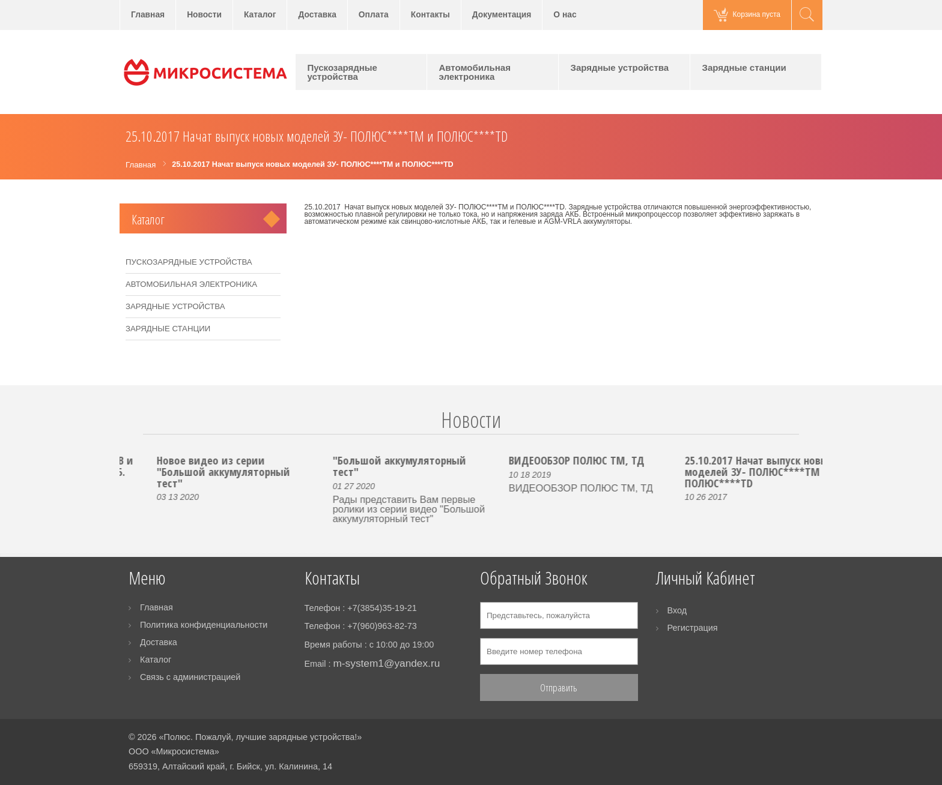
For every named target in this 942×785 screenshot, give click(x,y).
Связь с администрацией (190, 677)
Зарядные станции (744, 67)
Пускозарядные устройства (342, 72)
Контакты (430, 14)
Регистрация (692, 628)
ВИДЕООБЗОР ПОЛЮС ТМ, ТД (617, 460)
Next (805, 434)
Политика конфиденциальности (203, 625)
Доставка (317, 14)
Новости (204, 14)
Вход (677, 610)
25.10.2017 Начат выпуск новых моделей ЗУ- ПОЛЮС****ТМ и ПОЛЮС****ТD (799, 471)
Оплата (374, 14)
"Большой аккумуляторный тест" (439, 466)
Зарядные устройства (620, 67)
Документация (501, 14)
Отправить (558, 687)
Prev (136, 434)
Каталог (260, 14)
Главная (148, 14)
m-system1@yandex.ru (386, 663)
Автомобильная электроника (475, 72)
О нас (564, 14)
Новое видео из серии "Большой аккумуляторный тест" (263, 471)
